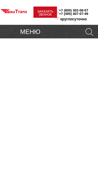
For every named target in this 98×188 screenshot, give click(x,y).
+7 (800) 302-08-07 (73, 10)
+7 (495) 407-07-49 (73, 13)
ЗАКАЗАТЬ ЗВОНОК (45, 12)
